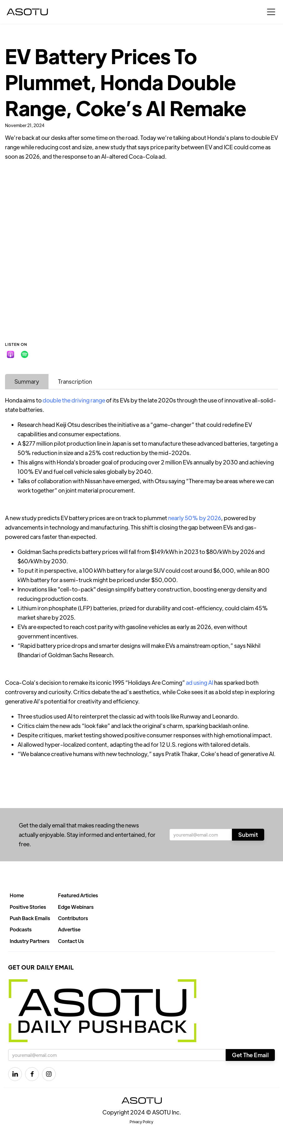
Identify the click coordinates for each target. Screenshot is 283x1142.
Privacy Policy (141, 1121)
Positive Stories (28, 907)
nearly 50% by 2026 (194, 517)
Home (17, 895)
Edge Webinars (76, 907)
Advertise (69, 929)
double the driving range (74, 400)
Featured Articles (78, 895)
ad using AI (199, 682)
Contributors (73, 918)
